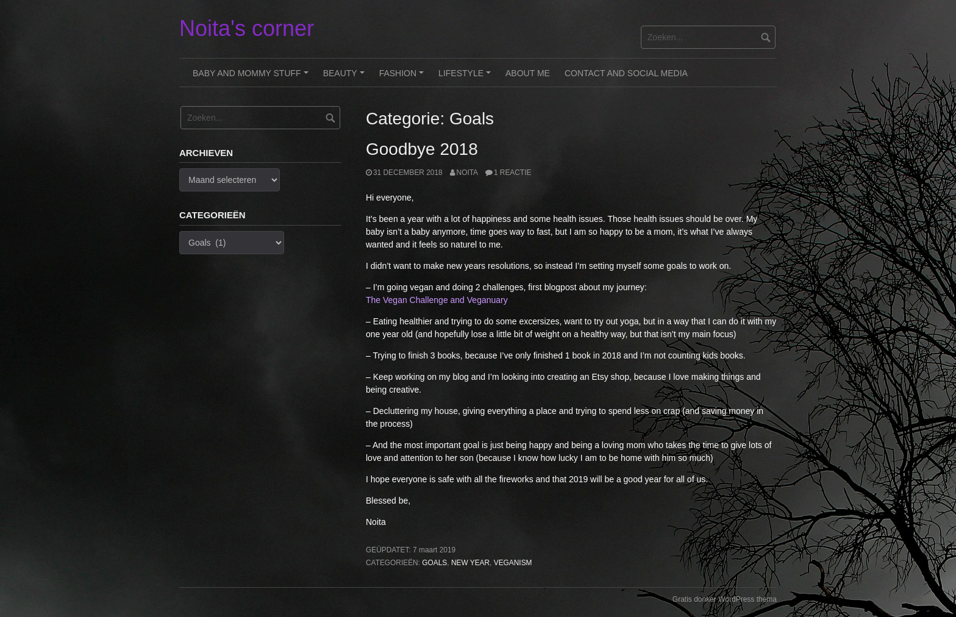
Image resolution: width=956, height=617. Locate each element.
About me (527, 73)
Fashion (403, 77)
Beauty (345, 77)
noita (467, 172)
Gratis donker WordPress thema (724, 599)
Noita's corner (246, 28)
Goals (434, 562)
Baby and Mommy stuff (252, 77)
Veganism (513, 562)
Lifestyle (466, 77)
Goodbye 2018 (422, 149)
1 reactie (512, 172)
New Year (470, 562)
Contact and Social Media (626, 73)
